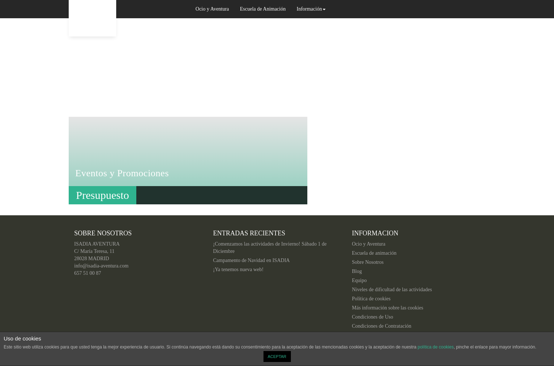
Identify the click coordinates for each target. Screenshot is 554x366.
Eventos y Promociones (122, 173)
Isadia (92, 18)
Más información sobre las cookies (387, 308)
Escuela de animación (374, 253)
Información (311, 9)
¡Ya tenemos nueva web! (238, 269)
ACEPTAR (276, 356)
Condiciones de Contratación (381, 326)
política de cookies (436, 347)
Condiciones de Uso (372, 317)
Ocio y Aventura (212, 9)
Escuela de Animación (263, 9)
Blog (357, 271)
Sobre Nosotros (368, 262)
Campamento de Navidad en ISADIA (251, 260)
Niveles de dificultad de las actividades (392, 289)
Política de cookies (371, 298)
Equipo (359, 280)
